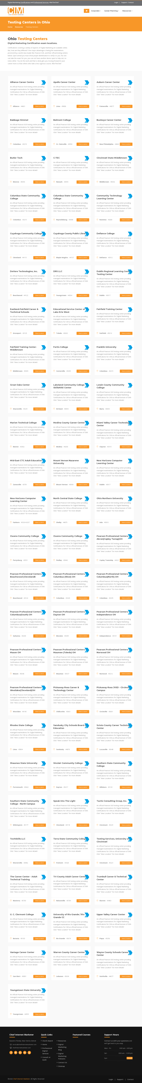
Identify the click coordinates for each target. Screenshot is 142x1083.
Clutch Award (47, 1041)
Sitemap (61, 1066)
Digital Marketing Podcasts (62, 1056)
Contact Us (62, 1062)
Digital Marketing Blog (62, 1047)
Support (124, 2)
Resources (127, 11)
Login (116, 2)
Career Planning (111, 11)
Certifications (25, 2)
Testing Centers (32, 27)
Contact (131, 2)
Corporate (96, 11)
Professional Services (41, 2)
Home (10, 27)
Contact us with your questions (116, 1041)
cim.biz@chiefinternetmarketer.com (24, 1044)
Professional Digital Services (47, 1051)
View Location (39, 106)
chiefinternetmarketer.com (22, 1048)
